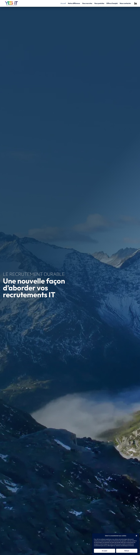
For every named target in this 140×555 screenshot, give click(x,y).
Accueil (63, 3)
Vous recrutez (87, 3)
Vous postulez (99, 3)
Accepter (104, 551)
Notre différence (74, 3)
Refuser (126, 551)
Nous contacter (125, 3)
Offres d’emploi (112, 3)
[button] (136, 536)
